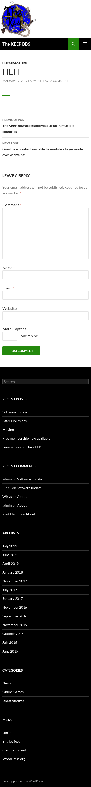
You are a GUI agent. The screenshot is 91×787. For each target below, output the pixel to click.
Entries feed (11, 741)
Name (8, 267)
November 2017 (14, 581)
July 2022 (9, 546)
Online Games (13, 692)
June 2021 (10, 555)
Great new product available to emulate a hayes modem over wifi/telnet (45, 148)
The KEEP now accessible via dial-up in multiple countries (45, 125)
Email (8, 288)
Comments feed (14, 750)
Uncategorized (14, 63)
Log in (6, 732)
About (22, 496)
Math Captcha (14, 328)
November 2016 (14, 607)
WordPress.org (13, 759)
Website (9, 308)
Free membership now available (26, 438)
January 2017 (12, 598)
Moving (8, 429)
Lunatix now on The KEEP (21, 447)
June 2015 (10, 651)
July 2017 (9, 590)
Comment (11, 204)
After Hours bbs (14, 421)
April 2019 (10, 563)
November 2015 (14, 625)
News (6, 683)
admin (35, 81)
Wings (7, 496)
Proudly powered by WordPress (22, 781)
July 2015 (9, 642)
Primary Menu (85, 44)
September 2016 (14, 616)
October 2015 (13, 634)
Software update (14, 412)
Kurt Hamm (11, 514)
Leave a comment (54, 81)
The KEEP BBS (16, 44)
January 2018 (12, 572)
